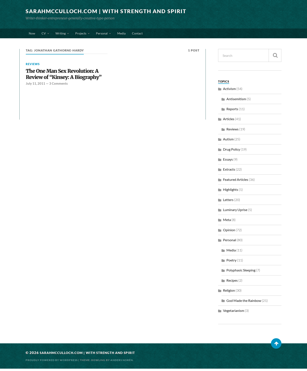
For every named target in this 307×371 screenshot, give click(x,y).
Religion (229, 293)
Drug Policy (231, 152)
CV (44, 34)
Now (32, 34)
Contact (137, 34)
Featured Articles (235, 182)
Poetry (231, 262)
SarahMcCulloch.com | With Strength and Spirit (110, 11)
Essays (228, 162)
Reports (232, 111)
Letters (228, 202)
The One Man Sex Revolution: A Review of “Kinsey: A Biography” (66, 80)
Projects (80, 34)
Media (121, 34)
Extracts (229, 172)
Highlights (230, 192)
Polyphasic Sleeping (240, 272)
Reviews (33, 66)
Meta (227, 222)
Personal (102, 34)
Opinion (229, 232)
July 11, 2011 (35, 94)
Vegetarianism (233, 313)
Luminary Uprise (235, 212)
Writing (60, 34)
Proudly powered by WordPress (52, 362)
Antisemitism (236, 101)
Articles (228, 121)
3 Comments (58, 94)
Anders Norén (121, 362)
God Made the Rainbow (243, 303)
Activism (229, 91)
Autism (228, 141)
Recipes (232, 283)
